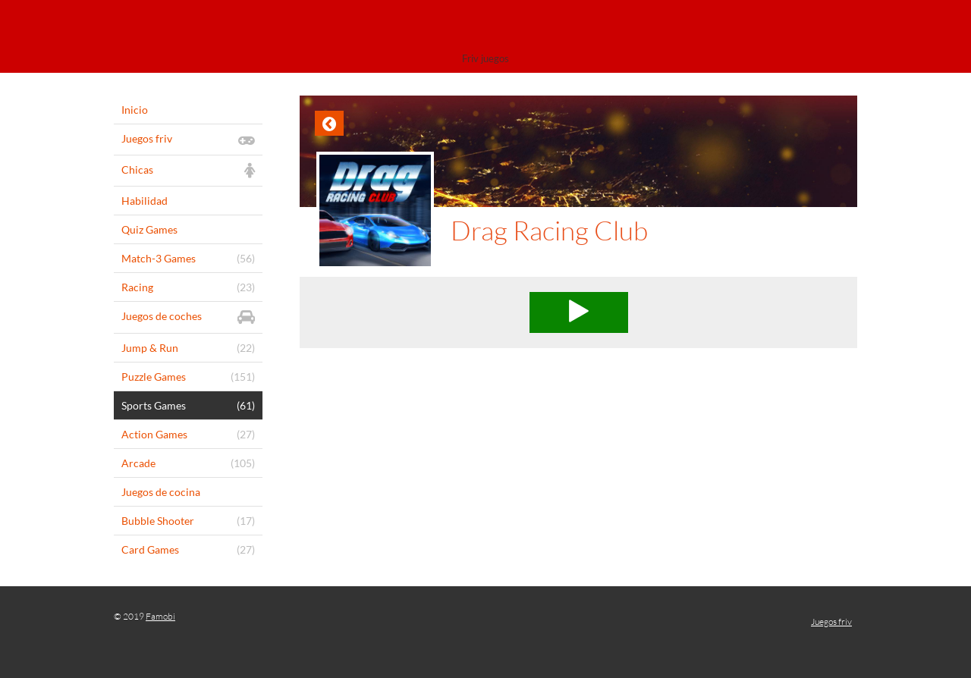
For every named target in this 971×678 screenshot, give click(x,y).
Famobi (160, 616)
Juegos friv (831, 621)
